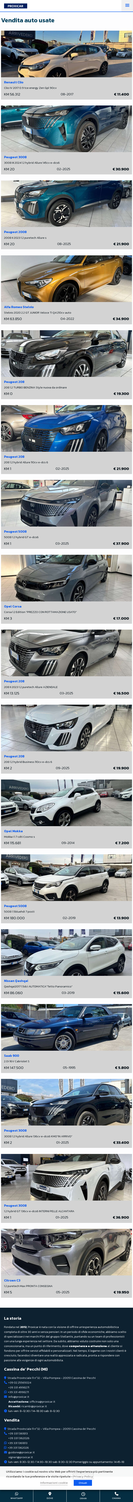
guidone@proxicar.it (21, 1452)
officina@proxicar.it (31, 1401)
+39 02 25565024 (19, 1382)
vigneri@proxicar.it (20, 1457)
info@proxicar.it (18, 1396)
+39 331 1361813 (18, 1433)
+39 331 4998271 (18, 1387)
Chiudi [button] (83, 1483)
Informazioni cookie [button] (54, 1482)
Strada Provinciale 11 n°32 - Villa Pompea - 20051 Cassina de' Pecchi (52, 1378)
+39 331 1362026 (18, 1438)
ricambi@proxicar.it (27, 1406)
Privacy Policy (83, 1476)
